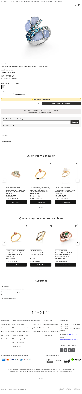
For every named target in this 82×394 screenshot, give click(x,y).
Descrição (41, 136)
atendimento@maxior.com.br (69, 340)
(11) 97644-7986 (72, 334)
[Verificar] (76, 361)
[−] (2, 103)
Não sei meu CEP (8, 125)
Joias (10, 2)
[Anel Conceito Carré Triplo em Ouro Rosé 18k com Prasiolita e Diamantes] (16, 183)
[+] (38, 103)
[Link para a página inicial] (4, 2)
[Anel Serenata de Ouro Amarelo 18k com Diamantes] (41, 246)
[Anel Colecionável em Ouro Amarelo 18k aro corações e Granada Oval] (41, 183)
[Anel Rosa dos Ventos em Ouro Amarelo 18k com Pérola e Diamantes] (66, 183)
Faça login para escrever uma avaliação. (12, 289)
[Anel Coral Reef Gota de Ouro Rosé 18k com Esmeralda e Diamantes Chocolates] (66, 246)
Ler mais (41, 378)
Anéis (16, 2)
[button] (20, 94)
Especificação (41, 142)
